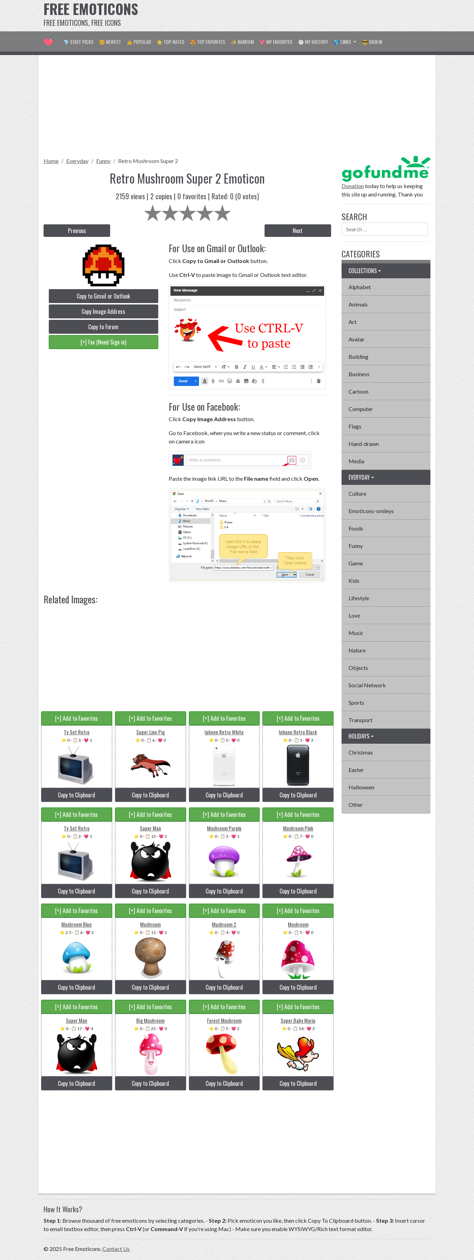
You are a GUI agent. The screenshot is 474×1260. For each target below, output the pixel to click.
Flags (355, 426)
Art (353, 321)
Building (358, 356)
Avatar (357, 339)
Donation (353, 186)
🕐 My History (313, 41)
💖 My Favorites (275, 41)
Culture (357, 493)
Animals (358, 304)
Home (51, 160)
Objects (358, 667)
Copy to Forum (103, 327)
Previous (77, 230)
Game (356, 563)
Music (356, 632)
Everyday (77, 160)
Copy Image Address (103, 311)
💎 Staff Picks (78, 41)
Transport (361, 720)
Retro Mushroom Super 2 (148, 160)
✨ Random (242, 41)
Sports (356, 702)
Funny (103, 160)
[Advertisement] (303, 15)
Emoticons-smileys (371, 511)
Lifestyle (359, 598)
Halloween (361, 787)
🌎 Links (343, 41)
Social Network (367, 685)
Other (356, 804)
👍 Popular (139, 41)
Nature (357, 650)
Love (354, 615)
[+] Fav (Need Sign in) (103, 342)
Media (356, 461)
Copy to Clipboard (76, 795)
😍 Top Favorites (207, 41)
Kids (354, 580)
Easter (356, 769)
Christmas (361, 752)
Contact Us (116, 1248)
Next (298, 230)
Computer (361, 408)
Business (359, 374)
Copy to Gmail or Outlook (103, 296)
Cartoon (358, 391)
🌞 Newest (110, 41)
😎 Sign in (372, 41)
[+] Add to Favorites (76, 718)
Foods (356, 528)
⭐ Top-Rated (170, 41)
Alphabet (360, 287)
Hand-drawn (364, 443)
